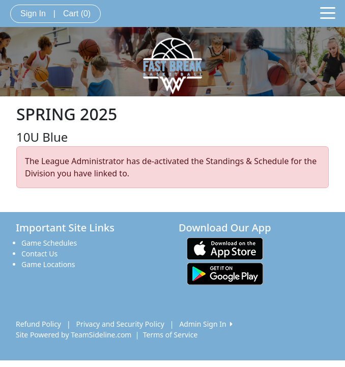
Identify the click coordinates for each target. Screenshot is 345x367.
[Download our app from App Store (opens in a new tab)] (225, 248)
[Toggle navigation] (327, 12)
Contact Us (39, 253)
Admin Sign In (205, 324)
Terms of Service (170, 334)
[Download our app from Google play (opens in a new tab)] (225, 273)
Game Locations (48, 264)
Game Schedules (49, 243)
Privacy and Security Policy (120, 324)
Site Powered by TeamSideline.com (73, 334)
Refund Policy (38, 324)
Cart (77, 13)
